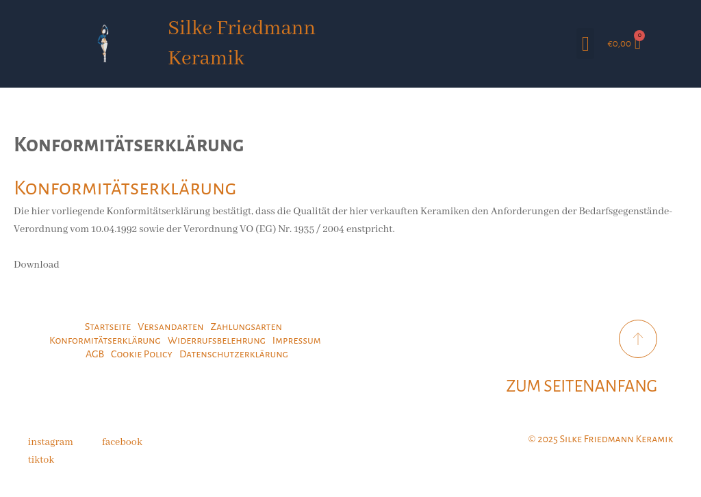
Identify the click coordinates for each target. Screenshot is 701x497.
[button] (585, 43)
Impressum (296, 340)
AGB (95, 353)
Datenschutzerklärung (233, 353)
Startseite (108, 326)
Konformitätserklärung (105, 340)
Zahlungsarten (246, 326)
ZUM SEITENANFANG (582, 386)
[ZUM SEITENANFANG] (638, 339)
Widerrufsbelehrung (217, 340)
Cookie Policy (142, 353)
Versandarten (170, 326)
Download (37, 265)
